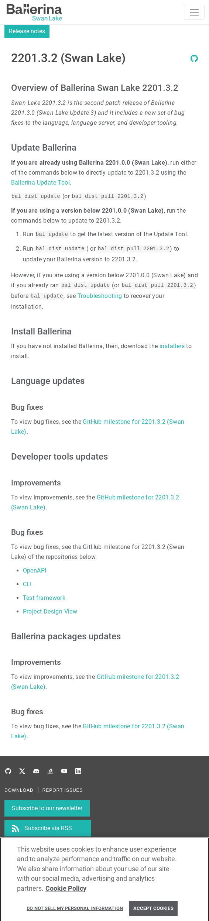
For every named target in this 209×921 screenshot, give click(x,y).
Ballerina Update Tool (40, 182)
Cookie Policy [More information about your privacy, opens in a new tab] (65, 890)
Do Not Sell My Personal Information (75, 910)
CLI (27, 584)
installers (172, 346)
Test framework (44, 597)
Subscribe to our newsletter (47, 808)
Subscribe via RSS (48, 828)
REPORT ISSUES (62, 790)
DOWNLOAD (19, 790)
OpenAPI (35, 570)
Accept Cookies (153, 910)
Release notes (27, 31)
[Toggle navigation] (194, 12)
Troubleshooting (100, 295)
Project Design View (50, 611)
